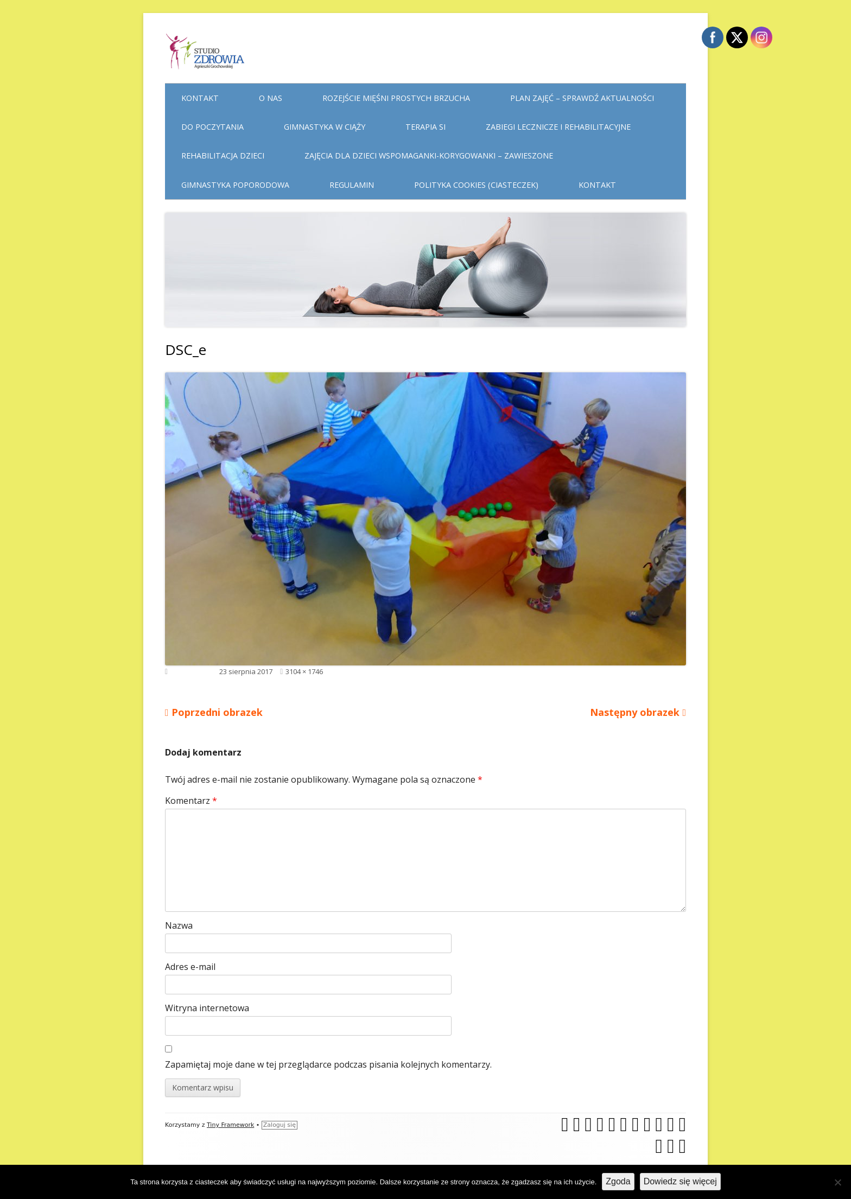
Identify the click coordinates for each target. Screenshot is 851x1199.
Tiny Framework (230, 1124)
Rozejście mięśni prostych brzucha (396, 98)
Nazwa (179, 925)
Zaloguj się (279, 1124)
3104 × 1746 (304, 671)
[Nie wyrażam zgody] (837, 1182)
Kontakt (200, 98)
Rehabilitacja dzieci (222, 155)
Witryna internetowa (207, 1008)
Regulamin (351, 185)
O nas (270, 98)
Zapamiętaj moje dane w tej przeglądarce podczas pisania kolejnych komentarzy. (328, 1064)
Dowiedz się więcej (680, 1181)
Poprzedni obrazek (217, 712)
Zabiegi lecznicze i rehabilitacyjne (558, 127)
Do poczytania (212, 127)
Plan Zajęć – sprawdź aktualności (582, 98)
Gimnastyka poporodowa (235, 185)
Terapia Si (425, 127)
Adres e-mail (190, 967)
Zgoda (618, 1181)
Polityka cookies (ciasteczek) (476, 185)
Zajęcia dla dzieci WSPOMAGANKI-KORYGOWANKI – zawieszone (428, 155)
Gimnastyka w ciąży (324, 127)
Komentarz (191, 801)
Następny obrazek (634, 712)
